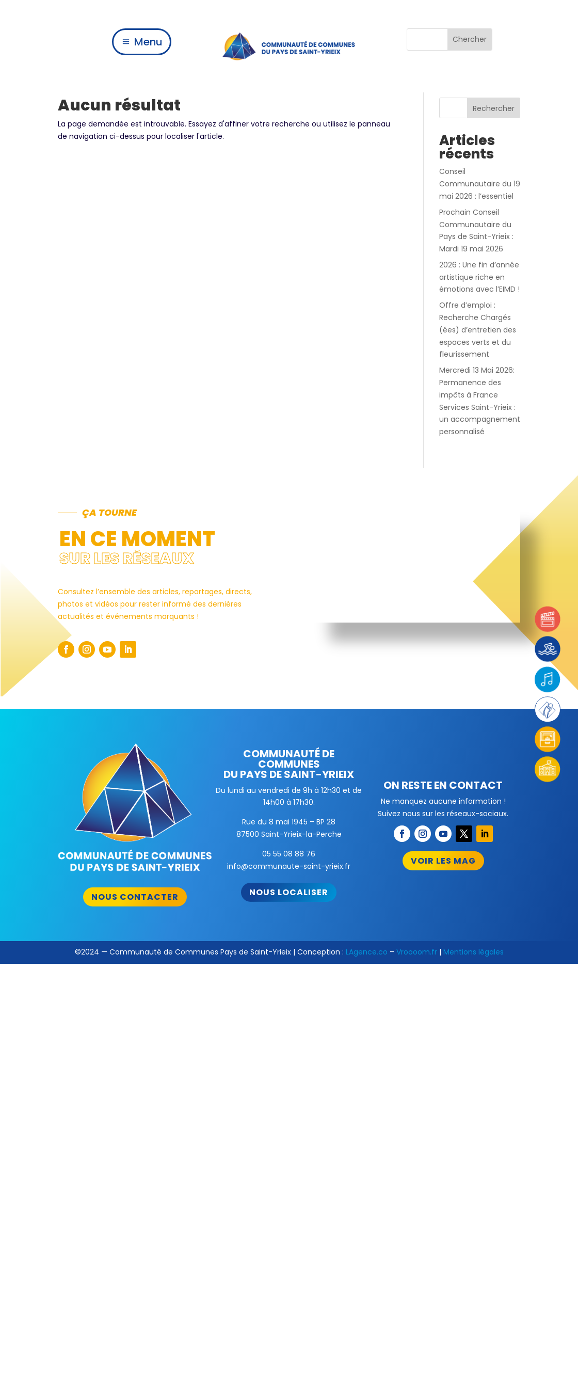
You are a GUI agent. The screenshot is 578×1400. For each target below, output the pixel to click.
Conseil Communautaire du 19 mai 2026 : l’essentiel (479, 183)
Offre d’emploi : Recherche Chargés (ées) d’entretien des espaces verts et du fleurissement (477, 329)
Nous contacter (135, 897)
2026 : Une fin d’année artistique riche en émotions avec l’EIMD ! (479, 277)
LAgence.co (367, 952)
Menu (148, 42)
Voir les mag (443, 861)
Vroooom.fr (416, 952)
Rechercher (494, 108)
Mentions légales (473, 952)
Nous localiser (288, 892)
